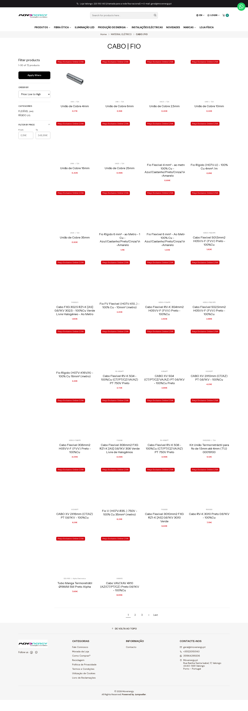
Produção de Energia (113, 27)
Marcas (189, 27)
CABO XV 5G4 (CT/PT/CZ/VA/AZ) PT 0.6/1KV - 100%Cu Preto (164, 401)
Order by (23, 88)
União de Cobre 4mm (75, 108)
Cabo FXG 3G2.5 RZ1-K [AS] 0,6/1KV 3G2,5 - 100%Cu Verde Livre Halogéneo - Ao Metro (75, 330)
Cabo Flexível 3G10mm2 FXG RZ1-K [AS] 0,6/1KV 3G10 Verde (164, 542)
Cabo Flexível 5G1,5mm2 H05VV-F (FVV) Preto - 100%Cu (209, 260)
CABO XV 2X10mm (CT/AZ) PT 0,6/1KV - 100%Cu (209, 399)
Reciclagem (78, 671)
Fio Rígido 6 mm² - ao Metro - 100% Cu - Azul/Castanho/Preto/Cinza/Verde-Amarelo (122, 258)
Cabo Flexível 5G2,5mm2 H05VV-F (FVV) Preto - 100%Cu (209, 330)
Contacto (131, 658)
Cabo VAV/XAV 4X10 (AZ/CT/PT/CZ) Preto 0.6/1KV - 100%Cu (119, 612)
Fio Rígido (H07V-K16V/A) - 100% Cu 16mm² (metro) (74, 395)
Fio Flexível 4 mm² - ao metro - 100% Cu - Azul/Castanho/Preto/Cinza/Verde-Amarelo (167, 188)
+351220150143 (189, 662)
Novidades (173, 27)
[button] (124, 640)
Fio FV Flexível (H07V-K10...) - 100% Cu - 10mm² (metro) (119, 325)
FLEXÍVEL (25, 112)
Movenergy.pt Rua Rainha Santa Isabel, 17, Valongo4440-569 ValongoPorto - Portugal (200, 675)
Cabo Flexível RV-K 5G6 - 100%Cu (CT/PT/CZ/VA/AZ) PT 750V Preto (164, 471)
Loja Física (207, 27)
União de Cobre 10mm (209, 108)
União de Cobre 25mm (119, 186)
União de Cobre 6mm (119, 108)
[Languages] (200, 15)
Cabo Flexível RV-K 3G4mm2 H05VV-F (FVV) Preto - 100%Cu (164, 330)
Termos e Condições (83, 680)
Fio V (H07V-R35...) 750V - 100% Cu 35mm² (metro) (119, 536)
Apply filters (34, 76)
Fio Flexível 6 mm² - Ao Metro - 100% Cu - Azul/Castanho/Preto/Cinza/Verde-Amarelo (167, 258)
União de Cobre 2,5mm (164, 108)
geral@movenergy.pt (193, 658)
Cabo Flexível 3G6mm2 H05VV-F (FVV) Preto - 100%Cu (75, 471)
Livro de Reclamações (84, 688)
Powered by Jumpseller (134, 705)
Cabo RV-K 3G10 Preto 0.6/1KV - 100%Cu (209, 540)
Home (103, 35)
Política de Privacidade (84, 675)
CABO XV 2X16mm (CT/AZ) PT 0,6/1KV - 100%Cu (74, 540)
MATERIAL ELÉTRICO (121, 35)
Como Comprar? (81, 666)
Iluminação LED (85, 27)
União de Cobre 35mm (75, 256)
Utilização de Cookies (83, 684)
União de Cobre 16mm (74, 186)
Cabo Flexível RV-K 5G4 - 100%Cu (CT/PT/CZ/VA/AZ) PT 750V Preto (119, 401)
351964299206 (190, 666)
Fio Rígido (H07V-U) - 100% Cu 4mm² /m (209, 184)
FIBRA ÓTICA (62, 27)
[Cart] (226, 15)
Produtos (43, 27)
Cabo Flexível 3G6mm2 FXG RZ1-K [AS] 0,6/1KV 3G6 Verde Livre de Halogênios (120, 471)
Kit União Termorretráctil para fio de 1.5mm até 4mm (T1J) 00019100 (209, 471)
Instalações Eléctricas (147, 27)
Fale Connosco (80, 658)
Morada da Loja (80, 662)
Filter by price (34, 125)
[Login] (213, 15)
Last (155, 626)
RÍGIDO (24, 116)
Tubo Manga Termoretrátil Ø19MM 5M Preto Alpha (74, 610)
